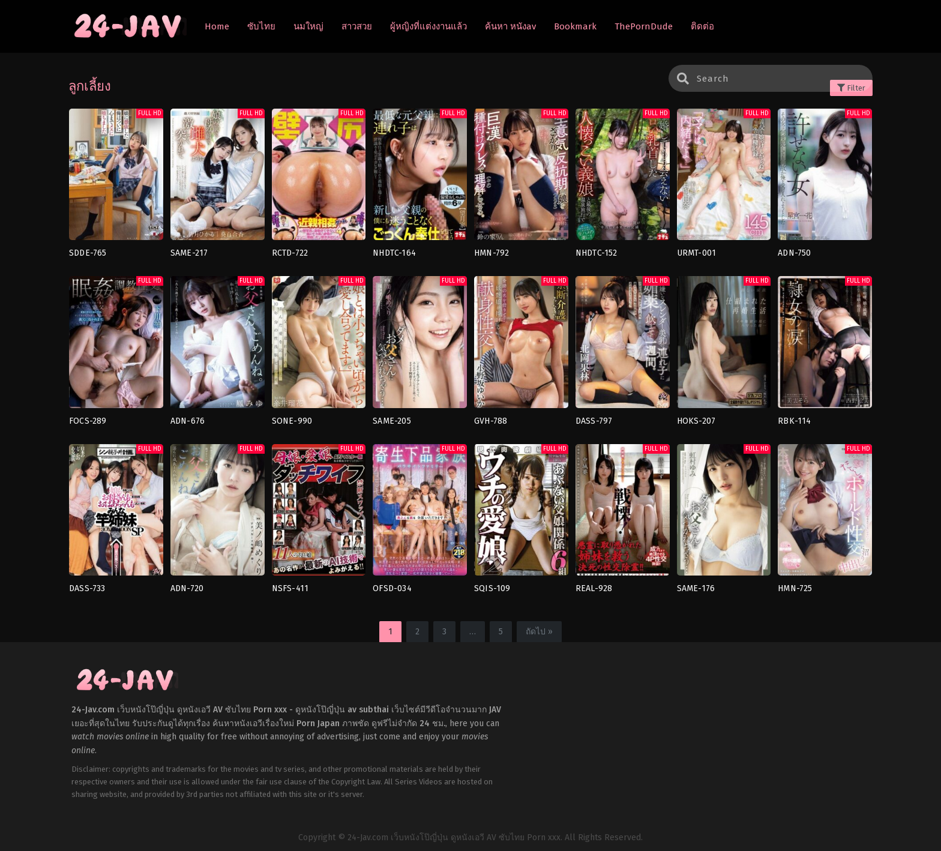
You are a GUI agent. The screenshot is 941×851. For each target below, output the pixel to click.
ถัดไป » (539, 632)
